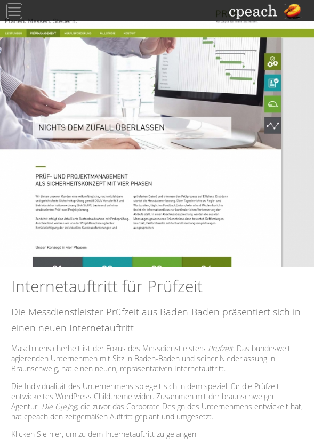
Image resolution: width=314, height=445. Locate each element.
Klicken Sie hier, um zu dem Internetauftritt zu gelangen (103, 434)
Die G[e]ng (59, 406)
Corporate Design (155, 406)
